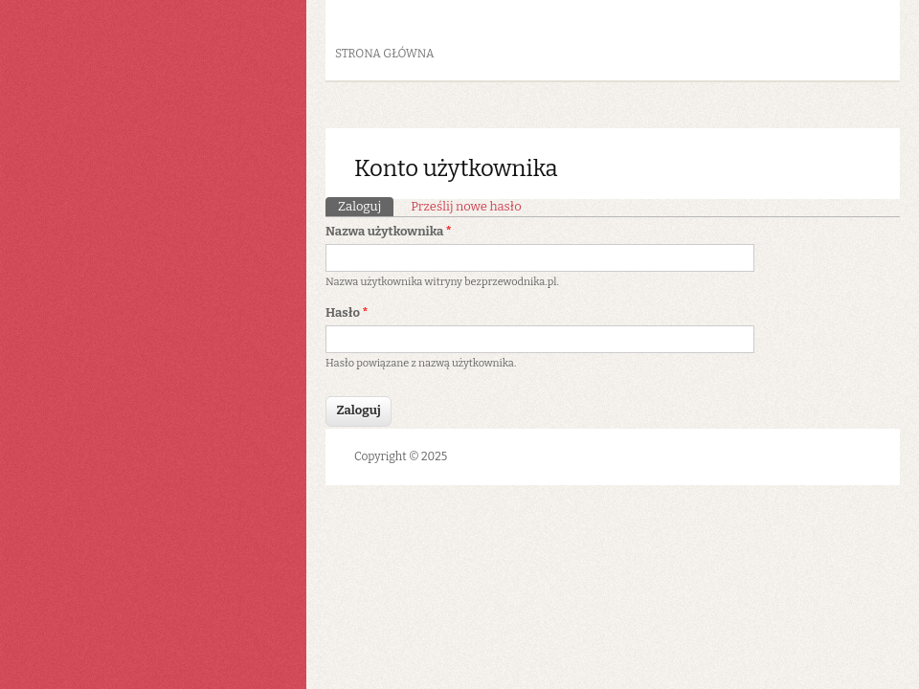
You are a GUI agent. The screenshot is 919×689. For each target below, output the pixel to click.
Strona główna (385, 53)
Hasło (346, 312)
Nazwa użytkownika (388, 231)
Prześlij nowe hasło (466, 206)
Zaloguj (365, 205)
